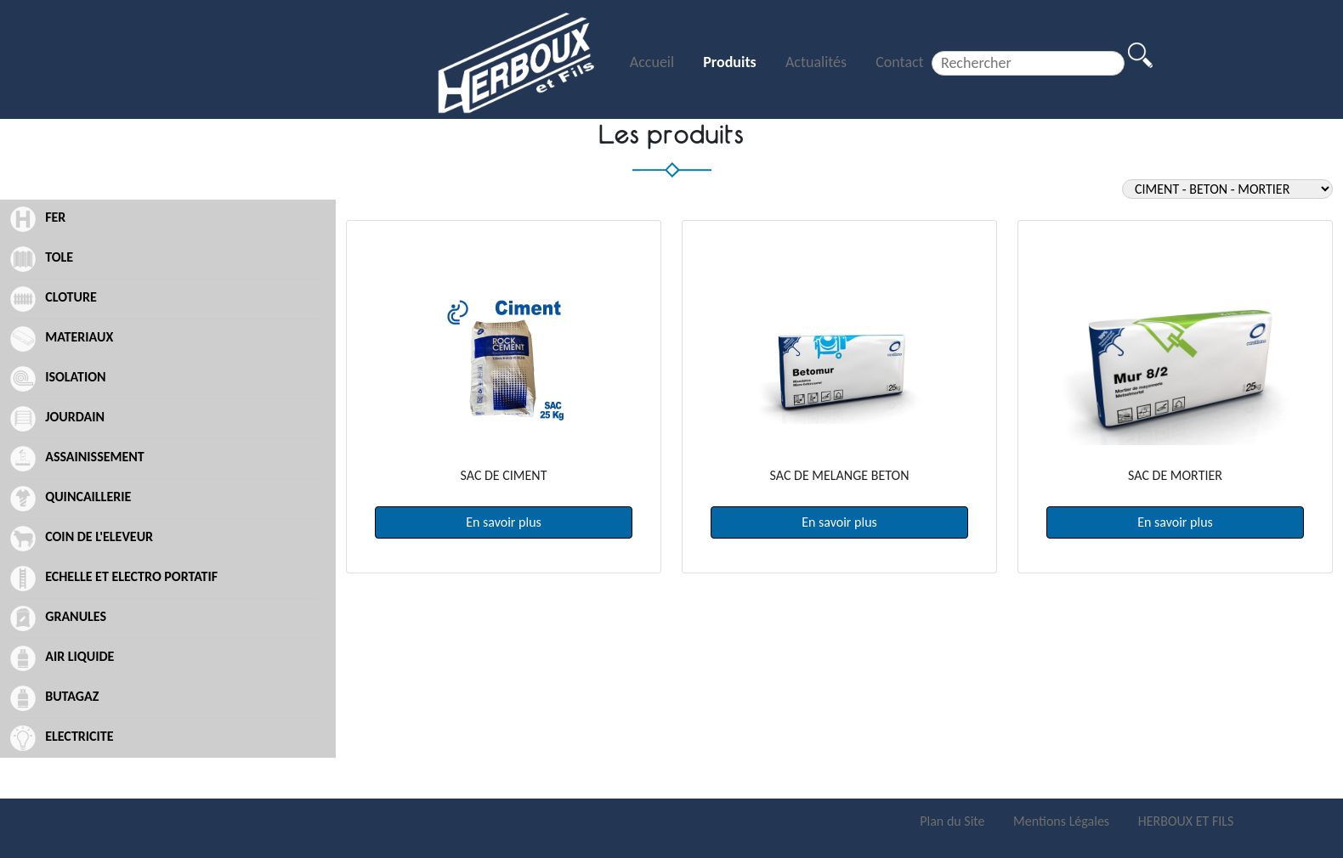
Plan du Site (954, 821)
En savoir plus (503, 522)
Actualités (817, 62)
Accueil (653, 62)
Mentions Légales (1063, 821)
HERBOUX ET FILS (1186, 821)
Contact (899, 62)
